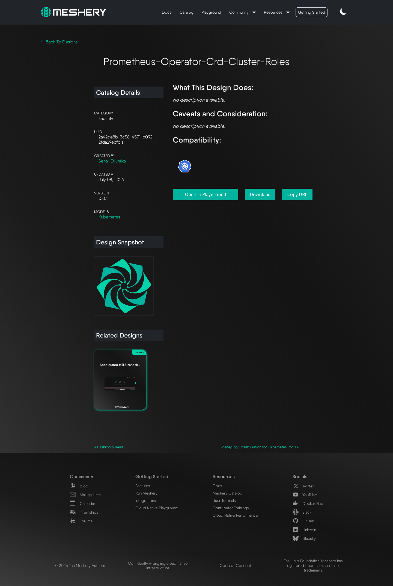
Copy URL (297, 194)
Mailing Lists (85, 494)
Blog (79, 486)
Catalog (186, 12)
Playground (211, 12)
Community (239, 12)
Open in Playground (205, 194)
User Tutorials (224, 500)
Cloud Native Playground (156, 507)
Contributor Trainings (231, 507)
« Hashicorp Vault (108, 447)
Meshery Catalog (227, 493)
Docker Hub (308, 503)
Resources (274, 12)
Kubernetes (109, 217)
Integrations (145, 500)
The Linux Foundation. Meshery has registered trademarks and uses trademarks (313, 565)
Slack (302, 512)
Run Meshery (146, 493)
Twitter (303, 486)
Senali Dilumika (112, 161)
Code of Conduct (235, 565)
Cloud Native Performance (235, 515)
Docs (166, 12)
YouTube (305, 494)
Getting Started (311, 12)
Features (142, 485)
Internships (84, 512)
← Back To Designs (59, 42)
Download (260, 194)
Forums (81, 521)
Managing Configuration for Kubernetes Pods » (260, 447)
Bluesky (304, 538)
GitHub (303, 521)
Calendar (82, 503)
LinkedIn (304, 529)
